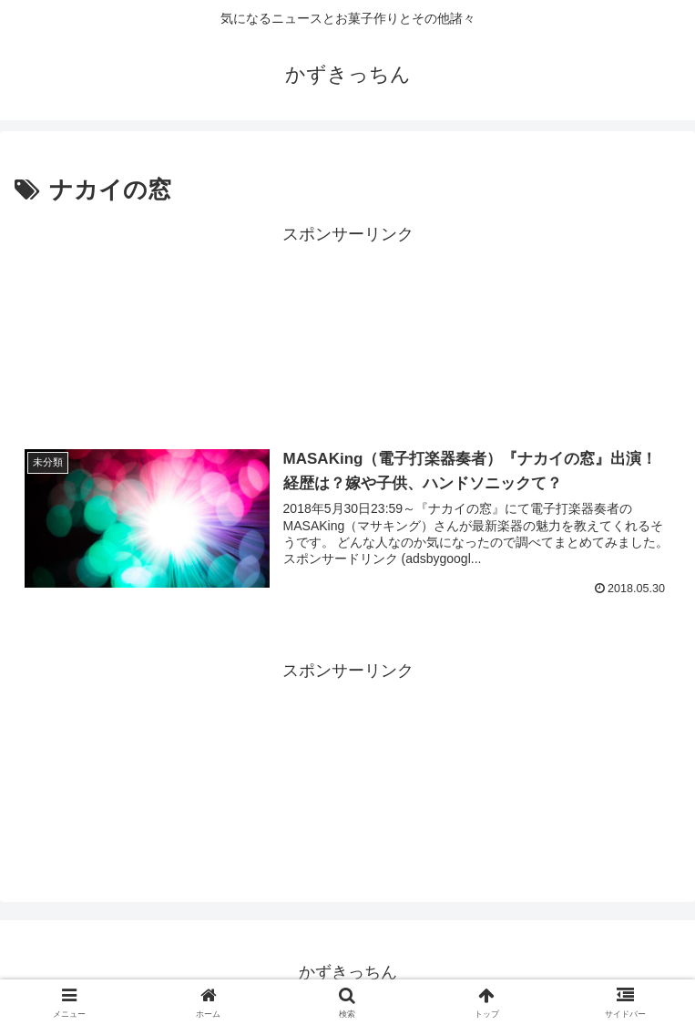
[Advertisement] (347, 328)
